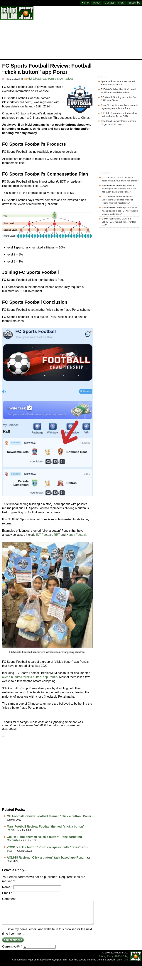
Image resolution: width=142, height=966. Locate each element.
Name (7, 887)
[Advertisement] (88, 32)
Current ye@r (29, 951)
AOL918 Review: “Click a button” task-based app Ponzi (45, 857)
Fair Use (123, 964)
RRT (57, 534)
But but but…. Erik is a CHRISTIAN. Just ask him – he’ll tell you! (119, 221)
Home (85, 2)
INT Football (44, 534)
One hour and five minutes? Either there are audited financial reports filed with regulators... (117, 199)
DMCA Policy (122, 960)
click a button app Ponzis (41, 78)
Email (7, 893)
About (96, 2)
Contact (109, 2)
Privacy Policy (106, 960)
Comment (10, 899)
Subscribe (134, 2)
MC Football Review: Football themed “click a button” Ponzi (49, 816)
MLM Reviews (65, 78)
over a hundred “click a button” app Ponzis (30, 677)
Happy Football (76, 534)
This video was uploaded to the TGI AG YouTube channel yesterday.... (120, 210)
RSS (121, 2)
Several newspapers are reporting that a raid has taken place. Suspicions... (119, 188)
